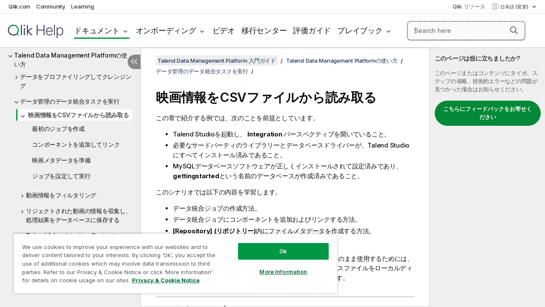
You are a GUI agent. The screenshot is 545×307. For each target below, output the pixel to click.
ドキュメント (97, 30)
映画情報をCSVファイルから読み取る (78, 115)
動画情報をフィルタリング (61, 195)
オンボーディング (166, 30)
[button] (514, 30)
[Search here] (466, 31)
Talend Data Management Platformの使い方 (70, 60)
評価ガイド (312, 30)
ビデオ (223, 30)
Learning (82, 6)
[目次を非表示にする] (134, 62)
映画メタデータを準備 (61, 160)
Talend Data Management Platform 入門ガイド (217, 60)
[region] (172, 260)
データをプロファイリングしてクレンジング (75, 81)
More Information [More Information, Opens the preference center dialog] (277, 265)
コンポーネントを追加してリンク (76, 144)
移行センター (264, 30)
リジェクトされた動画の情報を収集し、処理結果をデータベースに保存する (79, 215)
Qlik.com (19, 6)
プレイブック (360, 30)
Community (51, 6)
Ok (277, 244)
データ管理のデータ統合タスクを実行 (70, 101)
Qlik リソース (469, 6)
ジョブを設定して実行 (61, 176)
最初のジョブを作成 (58, 128)
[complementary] (487, 177)
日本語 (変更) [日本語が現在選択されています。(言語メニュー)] (515, 7)
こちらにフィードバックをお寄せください (487, 113)
